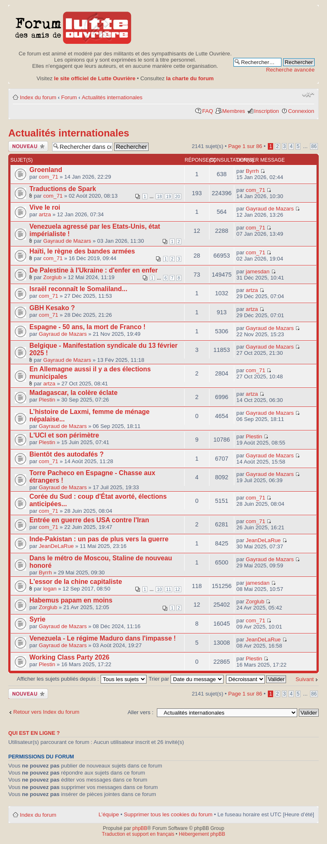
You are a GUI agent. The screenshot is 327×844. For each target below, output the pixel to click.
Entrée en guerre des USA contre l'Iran (89, 520)
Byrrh (252, 171)
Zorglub (52, 277)
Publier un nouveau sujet (28, 146)
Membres (233, 111)
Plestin (47, 400)
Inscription (266, 111)
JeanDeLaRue (56, 546)
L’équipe (109, 814)
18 (159, 196)
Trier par (186, 679)
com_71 (48, 177)
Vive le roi (44, 207)
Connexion (301, 111)
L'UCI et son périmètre (64, 435)
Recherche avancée (290, 70)
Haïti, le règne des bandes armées (82, 251)
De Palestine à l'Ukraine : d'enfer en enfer (93, 270)
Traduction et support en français (138, 834)
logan (49, 589)
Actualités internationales (112, 97)
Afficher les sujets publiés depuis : (82, 679)
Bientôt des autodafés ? (66, 454)
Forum (69, 97)
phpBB (139, 828)
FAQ (207, 111)
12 (177, 589)
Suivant (305, 679)
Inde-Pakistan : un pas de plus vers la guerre (98, 539)
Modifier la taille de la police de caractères (308, 94)
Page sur (245, 146)
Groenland (45, 169)
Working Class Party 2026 (69, 657)
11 (168, 589)
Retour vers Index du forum (46, 712)
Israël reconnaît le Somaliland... (78, 288)
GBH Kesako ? (52, 307)
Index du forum (38, 97)
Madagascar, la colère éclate (73, 392)
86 (314, 146)
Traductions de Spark (62, 188)
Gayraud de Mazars (270, 209)
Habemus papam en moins (71, 600)
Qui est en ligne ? (34, 733)
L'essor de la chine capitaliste (75, 581)
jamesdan (257, 271)
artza (45, 214)
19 (168, 196)
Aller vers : (140, 712)
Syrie (37, 619)
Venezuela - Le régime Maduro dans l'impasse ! (102, 638)
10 (159, 589)
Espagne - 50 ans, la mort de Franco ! (87, 326)
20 (177, 196)
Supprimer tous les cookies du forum (168, 814)
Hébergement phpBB (202, 834)
